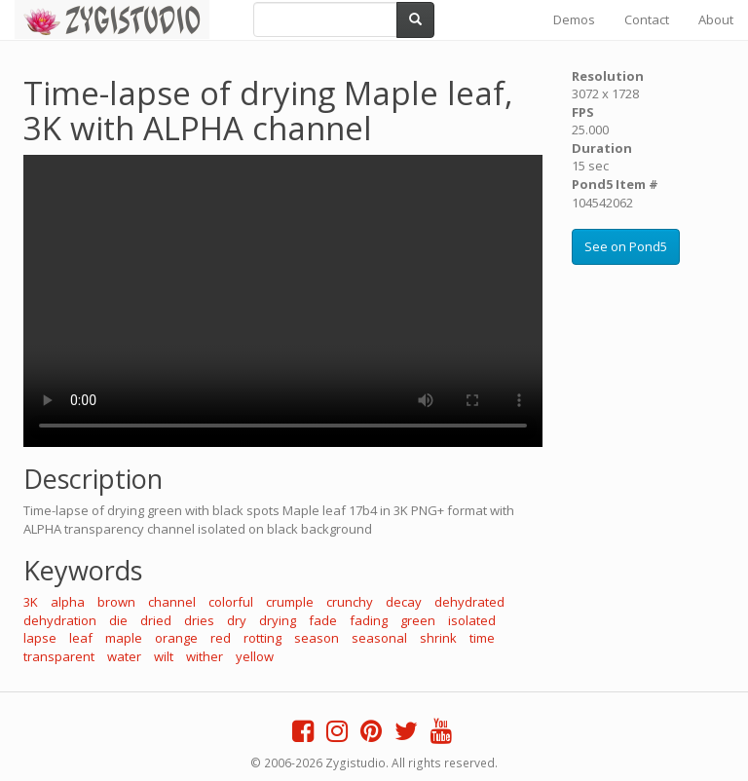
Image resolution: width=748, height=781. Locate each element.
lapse (39, 638)
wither (204, 656)
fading (369, 620)
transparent (58, 656)
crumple (290, 602)
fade (323, 620)
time (482, 638)
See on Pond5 (625, 246)
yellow (255, 656)
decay (404, 602)
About (715, 19)
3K (30, 602)
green (417, 620)
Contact (646, 19)
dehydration (59, 620)
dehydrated (469, 602)
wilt (163, 656)
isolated (472, 620)
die (118, 620)
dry (236, 620)
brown (116, 602)
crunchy (349, 602)
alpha (68, 602)
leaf (81, 638)
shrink (438, 638)
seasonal (379, 638)
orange (176, 638)
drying (277, 620)
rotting (262, 638)
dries (199, 620)
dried (155, 620)
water (124, 656)
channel (172, 602)
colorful (230, 602)
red (220, 638)
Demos (574, 19)
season (316, 638)
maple (123, 638)
